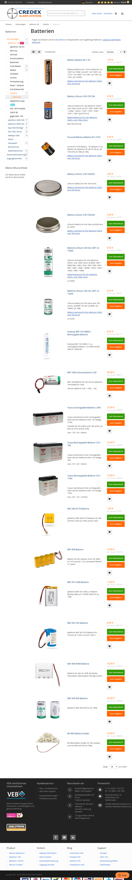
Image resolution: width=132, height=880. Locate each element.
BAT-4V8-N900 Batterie (78, 669)
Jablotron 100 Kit (16, 866)
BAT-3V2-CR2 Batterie (77, 628)
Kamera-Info (75, 866)
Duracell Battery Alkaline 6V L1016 (83, 143)
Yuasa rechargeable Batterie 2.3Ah (84, 413)
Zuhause (8, 30)
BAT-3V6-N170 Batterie (78, 514)
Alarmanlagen (20, 30)
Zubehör (46, 30)
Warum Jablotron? (17, 859)
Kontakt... (29, 2)
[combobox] (66, 13)
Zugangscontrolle (46, 870)
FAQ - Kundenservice (48, 794)
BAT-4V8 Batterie (75, 555)
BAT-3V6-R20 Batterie (77, 704)
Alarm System (45, 863)
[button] (109, 89)
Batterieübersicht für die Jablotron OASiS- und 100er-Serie (82, 124)
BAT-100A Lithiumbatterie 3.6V (82, 378)
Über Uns (104, 863)
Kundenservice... (44, 2)
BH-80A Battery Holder (78, 739)
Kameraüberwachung (48, 866)
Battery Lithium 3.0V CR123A (81, 102)
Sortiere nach (98, 58)
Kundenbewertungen (48, 801)
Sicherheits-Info (76, 859)
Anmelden (108, 13)
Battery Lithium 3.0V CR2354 (81, 220)
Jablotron (62, 45)
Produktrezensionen (48, 804)
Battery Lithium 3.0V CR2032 (81, 179)
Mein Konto (97, 13)
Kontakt (103, 859)
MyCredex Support (47, 797)
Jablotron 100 (34, 30)
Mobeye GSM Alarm (47, 859)
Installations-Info (77, 870)
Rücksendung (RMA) (108, 866)
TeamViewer (105, 870)
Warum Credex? (16, 870)
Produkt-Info (75, 863)
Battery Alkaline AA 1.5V (78, 65)
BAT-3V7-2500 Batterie (78, 588)
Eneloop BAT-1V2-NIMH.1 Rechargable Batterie (79, 339)
